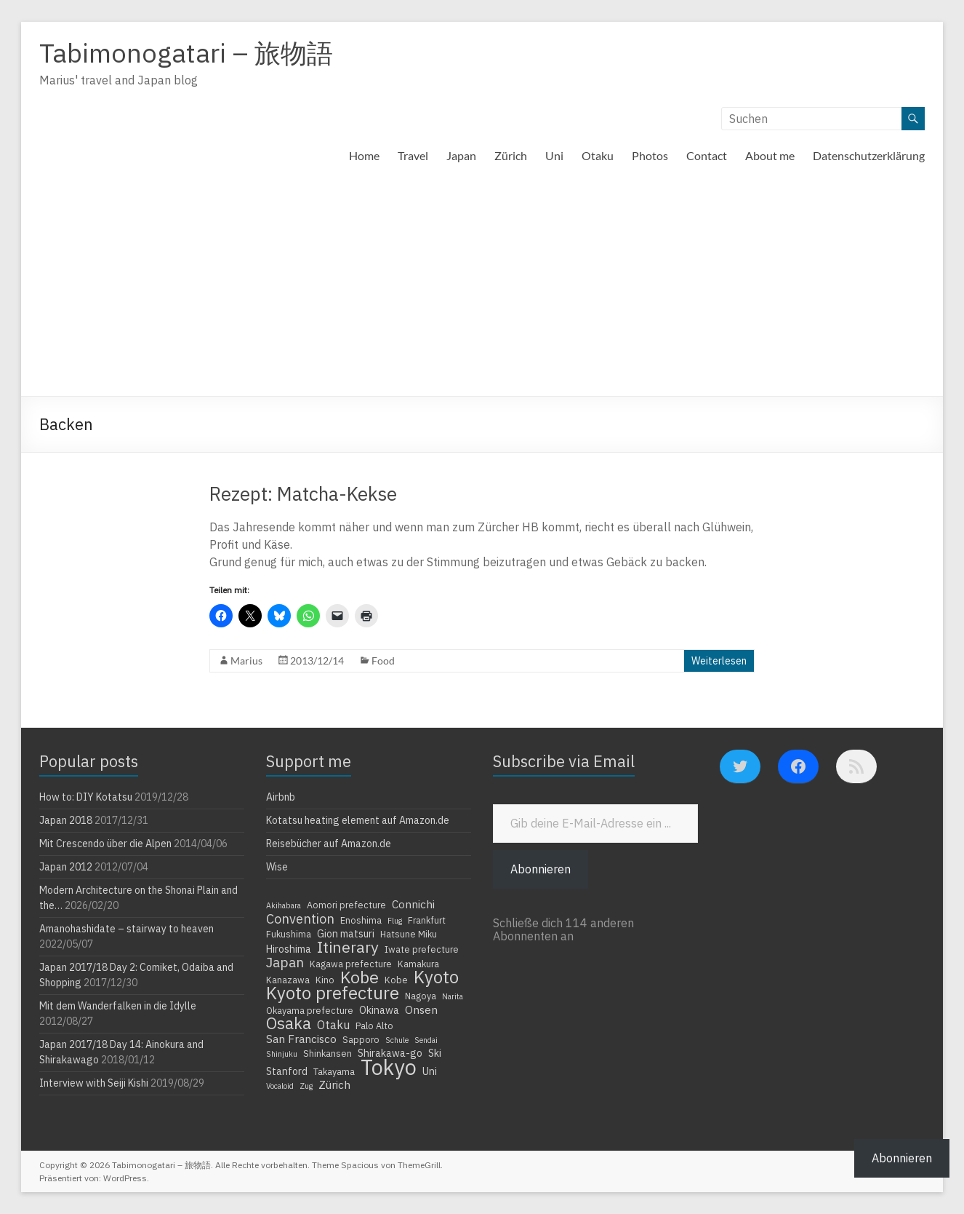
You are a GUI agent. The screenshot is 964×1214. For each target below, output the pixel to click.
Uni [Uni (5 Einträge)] (429, 1071)
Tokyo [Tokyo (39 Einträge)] (389, 1067)
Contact (706, 155)
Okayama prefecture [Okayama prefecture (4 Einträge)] (309, 1010)
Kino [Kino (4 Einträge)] (325, 979)
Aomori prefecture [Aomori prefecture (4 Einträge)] (346, 904)
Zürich (510, 155)
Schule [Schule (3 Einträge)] (397, 1040)
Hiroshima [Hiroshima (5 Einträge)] (288, 949)
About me (770, 155)
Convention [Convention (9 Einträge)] (300, 918)
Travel (413, 155)
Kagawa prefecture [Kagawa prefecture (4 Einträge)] (351, 963)
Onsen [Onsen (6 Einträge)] (421, 1009)
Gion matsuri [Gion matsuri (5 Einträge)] (345, 933)
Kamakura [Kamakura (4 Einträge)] (418, 963)
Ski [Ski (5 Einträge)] (434, 1053)
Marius (246, 660)
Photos (650, 155)
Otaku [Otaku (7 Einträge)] (333, 1024)
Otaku (598, 155)
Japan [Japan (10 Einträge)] (285, 962)
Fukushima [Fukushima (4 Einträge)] (288, 934)
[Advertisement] (482, 287)
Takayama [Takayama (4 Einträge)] (334, 1071)
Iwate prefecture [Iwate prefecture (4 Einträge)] (422, 949)
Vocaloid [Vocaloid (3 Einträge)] (280, 1086)
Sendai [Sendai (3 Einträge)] (426, 1040)
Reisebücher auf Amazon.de (328, 843)
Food (383, 660)
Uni (554, 155)
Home (364, 155)
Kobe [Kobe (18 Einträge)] (359, 976)
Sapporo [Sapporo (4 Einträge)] (360, 1039)
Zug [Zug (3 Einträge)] (306, 1086)
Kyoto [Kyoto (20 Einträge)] (436, 976)
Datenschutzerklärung (869, 155)
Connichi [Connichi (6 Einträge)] (413, 903)
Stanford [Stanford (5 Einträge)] (287, 1071)
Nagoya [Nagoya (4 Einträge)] (420, 995)
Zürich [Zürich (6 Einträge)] (334, 1084)
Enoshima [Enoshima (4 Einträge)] (361, 920)
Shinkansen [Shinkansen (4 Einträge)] (327, 1053)
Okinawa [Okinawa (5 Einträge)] (379, 1010)
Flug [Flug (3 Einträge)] (394, 921)
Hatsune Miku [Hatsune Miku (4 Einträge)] (408, 934)
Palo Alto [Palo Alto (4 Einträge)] (374, 1025)
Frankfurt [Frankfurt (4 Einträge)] (427, 920)
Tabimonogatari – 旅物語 (186, 53)
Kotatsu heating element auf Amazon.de (357, 820)
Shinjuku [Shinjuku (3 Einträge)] (281, 1054)
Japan (461, 155)
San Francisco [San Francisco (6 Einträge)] (301, 1038)
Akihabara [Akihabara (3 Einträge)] (283, 905)
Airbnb (280, 797)
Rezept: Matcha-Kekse (303, 493)
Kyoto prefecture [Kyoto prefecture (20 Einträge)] (332, 992)
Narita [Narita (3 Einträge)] (452, 996)
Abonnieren (540, 869)
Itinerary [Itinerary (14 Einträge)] (348, 946)
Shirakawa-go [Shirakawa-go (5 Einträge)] (390, 1053)
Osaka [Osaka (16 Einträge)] (288, 1023)
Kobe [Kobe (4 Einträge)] (396, 979)
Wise (277, 866)
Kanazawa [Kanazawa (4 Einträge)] (288, 979)
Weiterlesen (719, 660)
